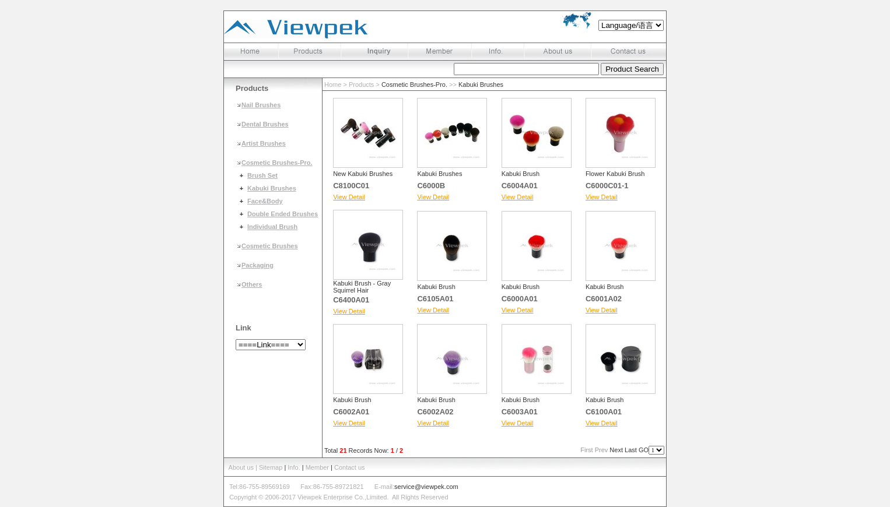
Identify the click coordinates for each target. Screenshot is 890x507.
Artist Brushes (263, 143)
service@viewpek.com (426, 486)
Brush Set (262, 175)
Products (361, 84)
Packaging (257, 265)
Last (631, 449)
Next (616, 449)
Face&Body (265, 201)
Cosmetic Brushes (269, 245)
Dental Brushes (265, 124)
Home (332, 84)
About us (241, 467)
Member (317, 467)
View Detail (349, 196)
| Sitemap (269, 467)
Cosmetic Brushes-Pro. (277, 162)
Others (251, 284)
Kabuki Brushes (271, 188)
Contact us (349, 467)
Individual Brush (272, 226)
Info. (294, 467)
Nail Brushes (261, 104)
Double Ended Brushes (282, 213)
